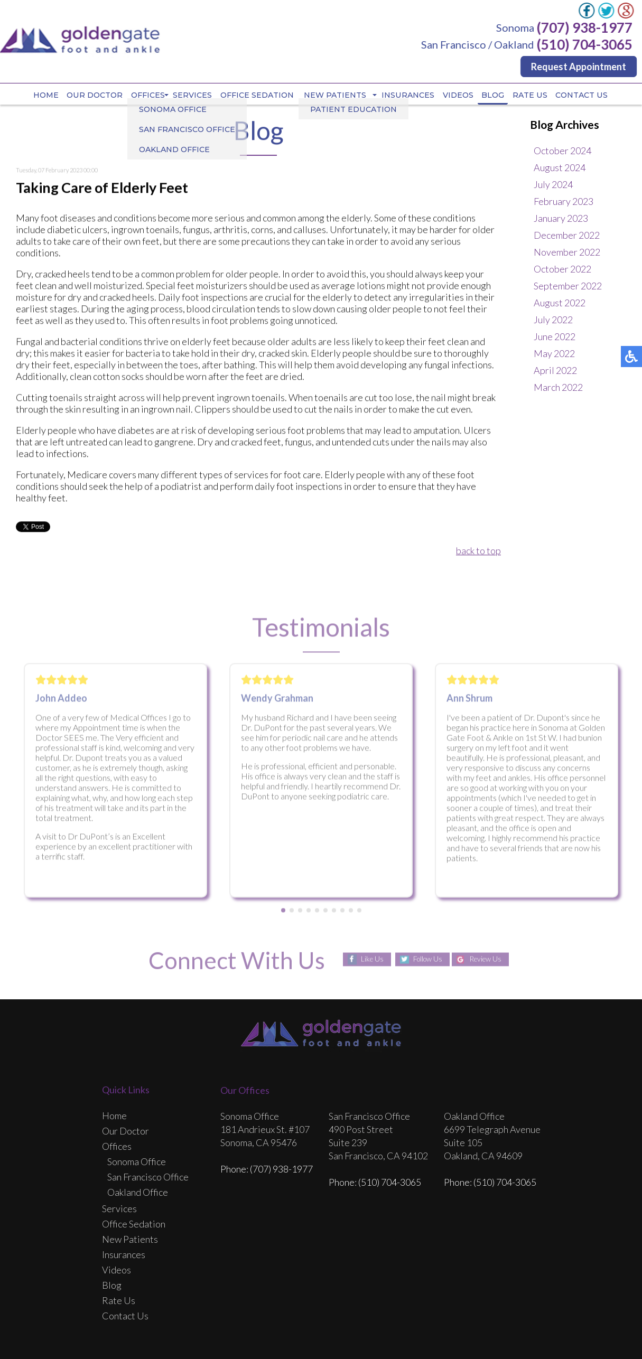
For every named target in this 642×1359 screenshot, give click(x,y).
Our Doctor (94, 95)
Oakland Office (137, 1192)
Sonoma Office (136, 1162)
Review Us (487, 959)
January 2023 (561, 218)
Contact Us (582, 95)
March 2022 (558, 387)
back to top (478, 551)
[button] (283, 914)
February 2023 (563, 202)
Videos (458, 95)
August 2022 (559, 303)
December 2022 (567, 235)
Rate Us (531, 95)
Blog (493, 95)
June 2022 (554, 337)
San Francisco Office (148, 1177)
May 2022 (554, 354)
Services (192, 95)
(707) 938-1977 (585, 27)
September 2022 (568, 286)
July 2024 (553, 185)
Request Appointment (579, 66)
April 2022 (555, 371)
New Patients (336, 95)
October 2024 (562, 151)
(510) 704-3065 (585, 44)
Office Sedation (257, 95)
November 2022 (567, 252)
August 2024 (559, 168)
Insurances (409, 95)
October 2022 (562, 269)
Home (45, 95)
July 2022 (553, 320)
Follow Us (425, 959)
